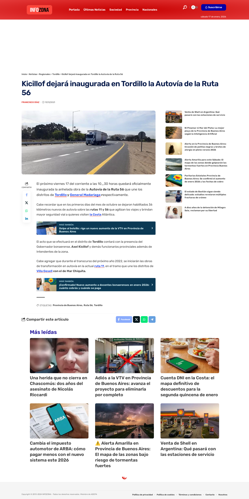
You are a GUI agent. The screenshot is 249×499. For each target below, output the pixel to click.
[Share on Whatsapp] (27, 211)
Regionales (44, 74)
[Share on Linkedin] (27, 219)
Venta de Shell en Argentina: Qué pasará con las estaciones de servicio (188, 449)
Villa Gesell (44, 271)
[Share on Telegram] (152, 319)
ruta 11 (99, 266)
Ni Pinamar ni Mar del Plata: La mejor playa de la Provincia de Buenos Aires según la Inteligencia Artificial (205, 131)
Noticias (33, 74)
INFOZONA (46, 494)
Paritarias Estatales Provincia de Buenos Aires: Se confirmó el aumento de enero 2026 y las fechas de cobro (205, 178)
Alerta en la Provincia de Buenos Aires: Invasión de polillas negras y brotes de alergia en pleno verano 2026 (205, 147)
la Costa (95, 214)
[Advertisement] (124, 44)
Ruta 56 (88, 305)
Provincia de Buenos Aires (67, 305)
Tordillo (56, 74)
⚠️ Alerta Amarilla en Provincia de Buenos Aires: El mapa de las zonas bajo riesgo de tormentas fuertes (122, 454)
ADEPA (94, 494)
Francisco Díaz (30, 102)
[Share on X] (27, 203)
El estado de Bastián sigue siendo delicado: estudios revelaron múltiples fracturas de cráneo (205, 194)
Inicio (24, 74)
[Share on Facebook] (27, 195)
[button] (185, 7)
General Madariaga (85, 195)
